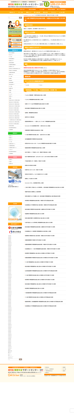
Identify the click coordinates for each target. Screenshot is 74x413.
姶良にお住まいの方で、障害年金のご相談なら (15, 122)
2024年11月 (10, 290)
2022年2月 (10, 335)
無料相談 (10, 105)
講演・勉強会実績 (37, 12)
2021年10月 (10, 340)
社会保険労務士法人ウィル (15, 211)
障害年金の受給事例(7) (12, 64)
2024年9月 (10, 293)
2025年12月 (10, 272)
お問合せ (10, 99)
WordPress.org (11, 387)
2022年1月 (10, 336)
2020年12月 (10, 354)
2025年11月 (10, 274)
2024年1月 (10, 303)
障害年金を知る (48, 397)
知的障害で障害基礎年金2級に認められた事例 (34, 288)
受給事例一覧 (11, 188)
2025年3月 (10, 285)
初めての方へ (22, 9)
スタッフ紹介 (11, 57)
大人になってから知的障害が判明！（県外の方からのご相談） (38, 126)
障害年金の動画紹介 (12, 87)
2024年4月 (10, 299)
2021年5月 (10, 347)
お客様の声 (11, 83)
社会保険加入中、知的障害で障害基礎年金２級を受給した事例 (38, 231)
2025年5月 (10, 282)
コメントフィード (11, 386)
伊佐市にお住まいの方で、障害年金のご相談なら (15, 145)
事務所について (28, 12)
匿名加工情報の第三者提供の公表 (14, 153)
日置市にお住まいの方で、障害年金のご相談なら (15, 135)
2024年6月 (10, 296)
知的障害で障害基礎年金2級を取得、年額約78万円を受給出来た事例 (39, 200)
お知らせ (10, 379)
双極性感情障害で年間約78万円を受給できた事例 (35, 240)
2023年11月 (10, 305)
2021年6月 (10, 346)
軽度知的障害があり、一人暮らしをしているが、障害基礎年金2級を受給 (40, 121)
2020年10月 (10, 357)
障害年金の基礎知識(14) (13, 59)
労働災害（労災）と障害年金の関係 (14, 74)
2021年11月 (10, 339)
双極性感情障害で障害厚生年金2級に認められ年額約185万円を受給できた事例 (41, 257)
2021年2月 (10, 351)
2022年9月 (10, 325)
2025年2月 (10, 286)
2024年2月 (10, 301)
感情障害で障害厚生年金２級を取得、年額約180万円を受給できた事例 (39, 235)
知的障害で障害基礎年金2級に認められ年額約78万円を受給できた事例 (39, 279)
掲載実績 (10, 96)
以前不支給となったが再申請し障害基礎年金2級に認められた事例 (38, 222)
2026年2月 (10, 269)
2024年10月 (10, 292)
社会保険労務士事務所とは (13, 173)
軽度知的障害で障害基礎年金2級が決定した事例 (35, 148)
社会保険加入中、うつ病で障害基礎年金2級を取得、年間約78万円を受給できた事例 (42, 249)
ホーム (13, 9)
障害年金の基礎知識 (32, 9)
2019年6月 (10, 372)
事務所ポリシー (11, 103)
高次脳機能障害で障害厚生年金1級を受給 (33, 139)
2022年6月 (10, 329)
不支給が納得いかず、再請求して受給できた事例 (35, 161)
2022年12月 (10, 321)
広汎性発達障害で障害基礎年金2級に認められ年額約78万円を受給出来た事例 (41, 271)
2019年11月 (10, 365)
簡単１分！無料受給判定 (61, 9)
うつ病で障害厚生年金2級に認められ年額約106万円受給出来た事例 (39, 297)
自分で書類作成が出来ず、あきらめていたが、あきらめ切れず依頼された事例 (41, 156)
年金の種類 (28, 85)
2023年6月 (10, 312)
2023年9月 (10, 308)
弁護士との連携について (13, 90)
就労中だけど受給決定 (29, 117)
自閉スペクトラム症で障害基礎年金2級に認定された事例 (37, 104)
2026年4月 (10, 267)
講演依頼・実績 (11, 94)
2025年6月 (10, 281)
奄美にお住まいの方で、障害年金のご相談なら (15, 132)
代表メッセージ (11, 55)
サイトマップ (11, 101)
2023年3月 (10, 317)
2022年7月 (10, 328)
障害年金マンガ (12, 12)
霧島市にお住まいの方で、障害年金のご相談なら (15, 115)
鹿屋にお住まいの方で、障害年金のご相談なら (15, 112)
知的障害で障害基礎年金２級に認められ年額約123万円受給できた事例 (39, 253)
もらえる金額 (41, 9)
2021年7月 (10, 344)
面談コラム (10, 382)
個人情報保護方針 (12, 155)
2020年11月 (10, 355)
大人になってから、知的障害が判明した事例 (34, 183)
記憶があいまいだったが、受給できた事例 (34, 169)
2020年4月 (10, 361)
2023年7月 (10, 311)
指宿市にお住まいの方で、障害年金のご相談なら (15, 138)
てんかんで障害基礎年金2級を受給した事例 (34, 99)
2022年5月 (10, 330)
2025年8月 (10, 278)
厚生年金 (41, 85)
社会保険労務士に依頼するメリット (14, 175)
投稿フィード (11, 385)
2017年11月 (10, 378)
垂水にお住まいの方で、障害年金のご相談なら (15, 148)
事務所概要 (63, 397)
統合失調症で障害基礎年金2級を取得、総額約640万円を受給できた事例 (40, 227)
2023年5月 (10, 314)
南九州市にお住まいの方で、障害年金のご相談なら (15, 128)
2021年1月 (10, 353)
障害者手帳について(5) (12, 68)
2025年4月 (10, 283)
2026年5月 (10, 265)
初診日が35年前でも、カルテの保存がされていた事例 (36, 174)
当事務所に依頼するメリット (13, 170)
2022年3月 (10, 333)
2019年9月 (10, 368)
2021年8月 (10, 343)
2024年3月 (10, 300)
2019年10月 (10, 367)
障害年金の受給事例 (51, 9)
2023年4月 (10, 315)
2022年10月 (10, 324)
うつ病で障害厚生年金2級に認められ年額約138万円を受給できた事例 (39, 275)
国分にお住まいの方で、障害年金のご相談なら (15, 125)
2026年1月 (10, 271)
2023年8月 (10, 310)
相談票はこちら (55, 404)
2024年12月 (10, 289)
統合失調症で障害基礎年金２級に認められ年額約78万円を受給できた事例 (40, 266)
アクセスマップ (53, 12)
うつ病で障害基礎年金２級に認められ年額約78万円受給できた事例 (39, 262)
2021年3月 (10, 350)
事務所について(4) (12, 78)
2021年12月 (10, 337)
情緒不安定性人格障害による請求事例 (33, 191)
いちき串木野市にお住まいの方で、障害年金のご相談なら (15, 141)
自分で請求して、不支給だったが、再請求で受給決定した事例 (38, 152)
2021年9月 (10, 342)
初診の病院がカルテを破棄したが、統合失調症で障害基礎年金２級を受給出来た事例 (42, 196)
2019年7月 (10, 371)
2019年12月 (10, 364)
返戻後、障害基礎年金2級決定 (31, 112)
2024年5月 (10, 297)
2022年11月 (10, 322)
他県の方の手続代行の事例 (30, 165)
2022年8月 (10, 326)
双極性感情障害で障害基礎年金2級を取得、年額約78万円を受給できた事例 (40, 244)
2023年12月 (10, 304)
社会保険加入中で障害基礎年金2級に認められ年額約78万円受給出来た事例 (40, 306)
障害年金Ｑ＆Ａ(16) (12, 61)
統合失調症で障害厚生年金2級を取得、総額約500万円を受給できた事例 (40, 209)
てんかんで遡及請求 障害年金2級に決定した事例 (35, 95)
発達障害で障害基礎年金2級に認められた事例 (34, 213)
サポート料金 (20, 12)
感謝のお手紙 (45, 12)
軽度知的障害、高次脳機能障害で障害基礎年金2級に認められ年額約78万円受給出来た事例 (44, 301)
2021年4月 (10, 348)
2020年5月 (10, 360)
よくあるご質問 (61, 12)
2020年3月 (10, 362)
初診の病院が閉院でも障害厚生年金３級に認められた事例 (37, 218)
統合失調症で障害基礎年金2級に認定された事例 (35, 108)
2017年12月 (10, 376)
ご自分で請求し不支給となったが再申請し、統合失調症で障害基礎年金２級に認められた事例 (44, 187)
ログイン (10, 383)
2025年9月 (10, 276)
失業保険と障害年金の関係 (13, 76)
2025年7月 (10, 279)
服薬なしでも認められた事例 (31, 178)
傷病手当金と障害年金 (12, 150)
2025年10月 (10, 275)
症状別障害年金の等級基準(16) (14, 66)
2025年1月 (10, 287)
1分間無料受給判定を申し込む (50, 400)
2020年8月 (10, 358)
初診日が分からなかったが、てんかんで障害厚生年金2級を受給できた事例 (40, 143)
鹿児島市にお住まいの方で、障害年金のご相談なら (15, 109)
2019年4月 (10, 373)
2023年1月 (10, 319)
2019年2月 (10, 375)
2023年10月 (10, 307)
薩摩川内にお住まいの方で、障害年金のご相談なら (15, 118)
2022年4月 (10, 332)
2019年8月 (10, 369)
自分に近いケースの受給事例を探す (51, 399)
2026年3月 (10, 268)
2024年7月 (10, 294)
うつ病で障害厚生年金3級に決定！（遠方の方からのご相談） (38, 134)
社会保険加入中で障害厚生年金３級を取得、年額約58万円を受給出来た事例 (41, 205)
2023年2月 (10, 318)
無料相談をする (48, 402)
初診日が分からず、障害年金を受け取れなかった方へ (15, 71)
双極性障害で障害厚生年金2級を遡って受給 (34, 130)
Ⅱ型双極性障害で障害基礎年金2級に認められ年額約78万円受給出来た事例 (40, 292)
